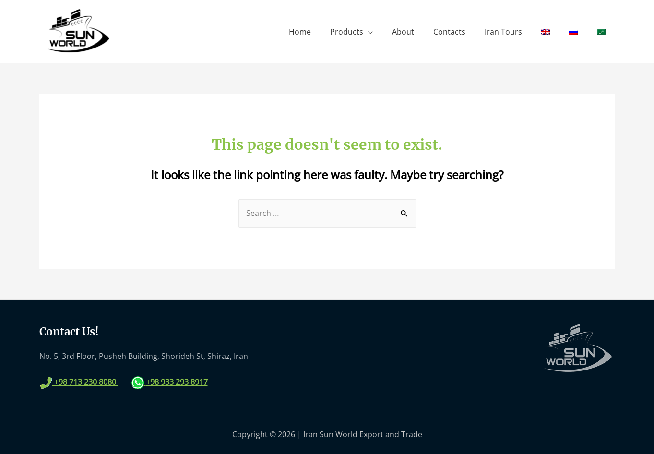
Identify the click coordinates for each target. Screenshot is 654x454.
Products (346, 31)
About (403, 31)
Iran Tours (503, 31)
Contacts (449, 31)
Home (300, 31)
